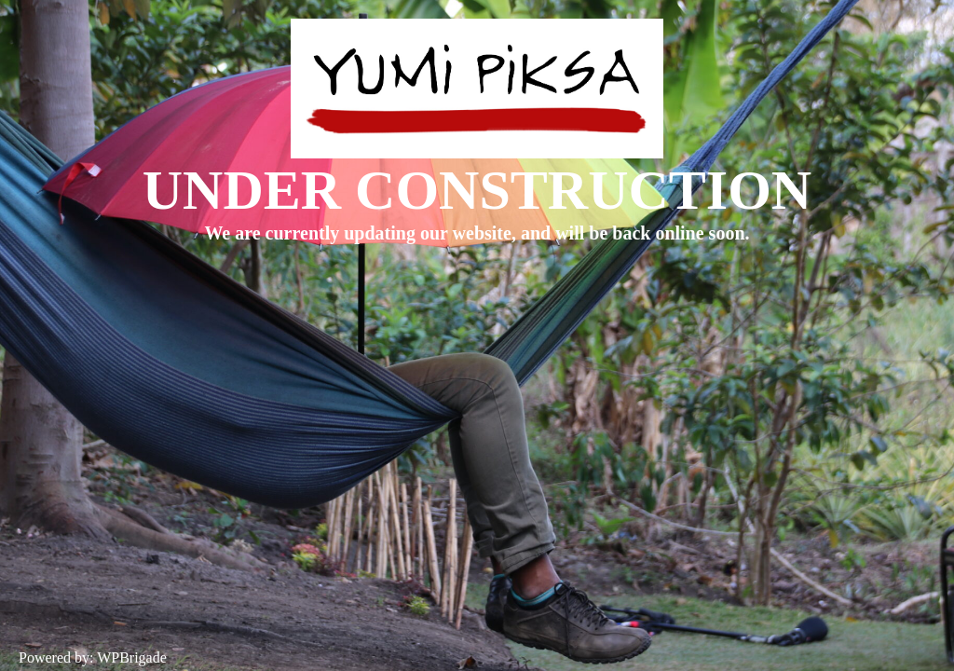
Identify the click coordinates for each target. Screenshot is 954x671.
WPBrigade (132, 657)
